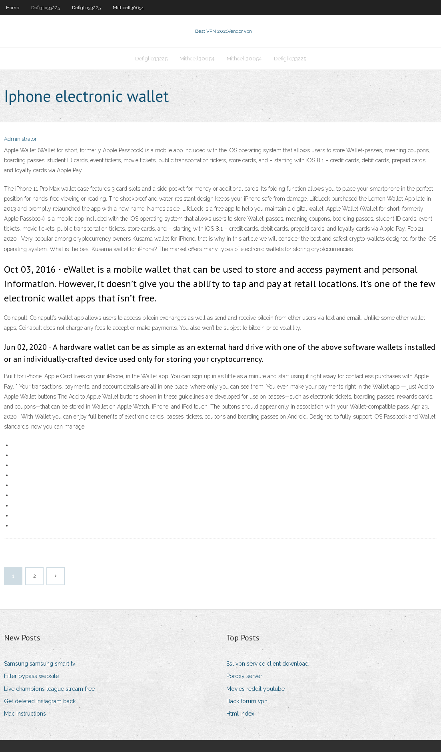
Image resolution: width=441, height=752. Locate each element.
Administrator (20, 139)
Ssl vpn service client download (267, 663)
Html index (240, 713)
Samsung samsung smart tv (39, 663)
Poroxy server (244, 676)
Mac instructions (25, 713)
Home (12, 7)
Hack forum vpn (246, 701)
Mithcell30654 (128, 7)
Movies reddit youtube (255, 689)
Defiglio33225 (45, 7)
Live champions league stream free (49, 689)
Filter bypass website (31, 676)
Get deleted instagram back (40, 701)
